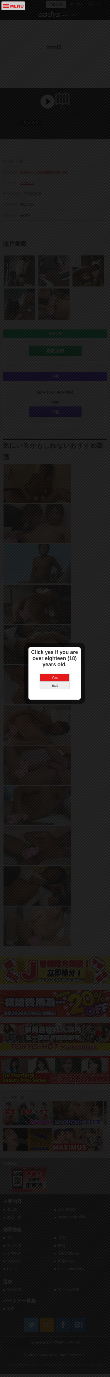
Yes (55, 693)
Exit (55, 700)
